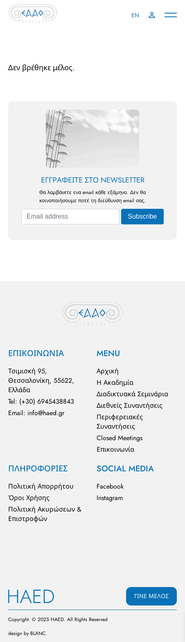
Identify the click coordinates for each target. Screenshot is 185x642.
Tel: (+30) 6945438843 (41, 401)
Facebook (110, 486)
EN (135, 15)
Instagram (110, 498)
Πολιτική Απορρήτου (41, 486)
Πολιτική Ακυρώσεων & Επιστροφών (44, 514)
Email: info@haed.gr (36, 413)
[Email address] (70, 216)
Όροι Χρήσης (29, 498)
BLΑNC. (38, 633)
